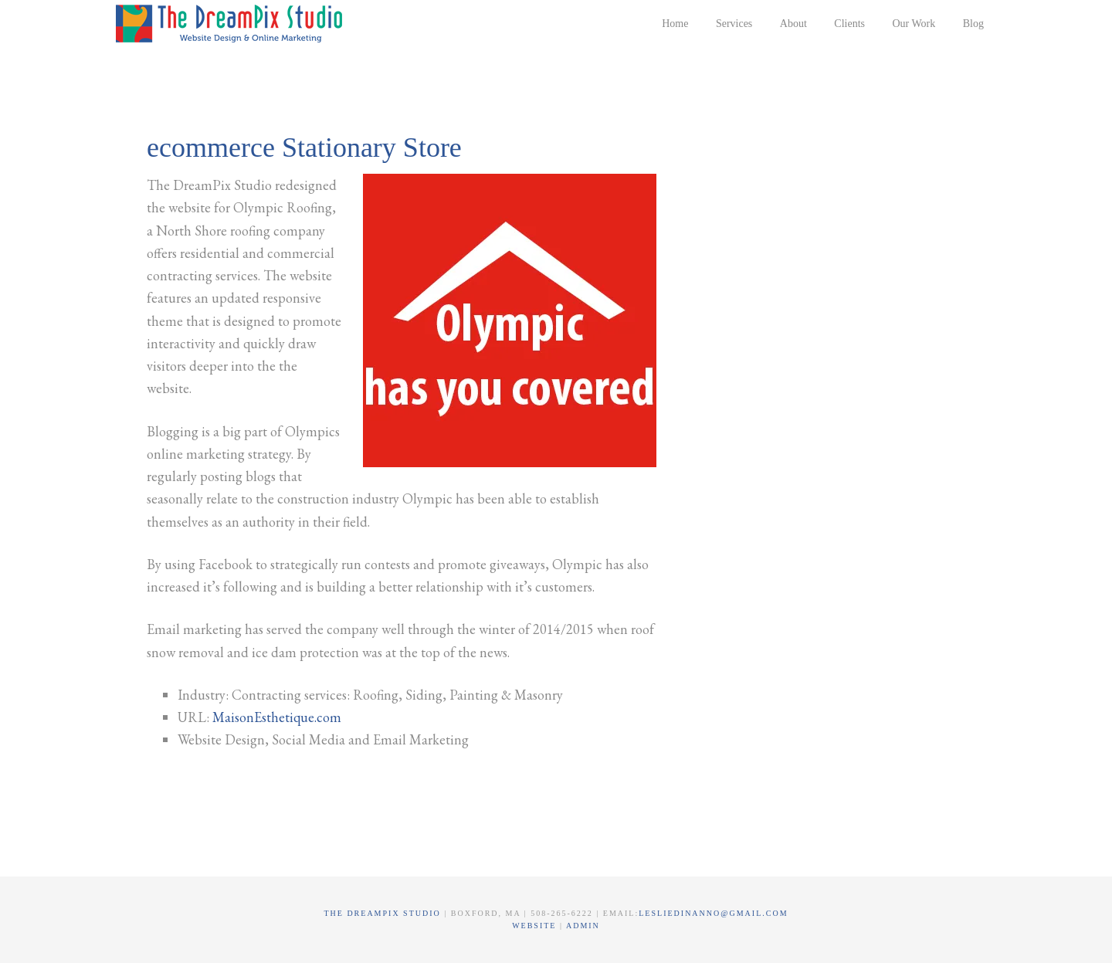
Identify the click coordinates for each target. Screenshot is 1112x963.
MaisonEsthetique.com (276, 717)
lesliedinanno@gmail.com (713, 913)
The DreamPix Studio (232, 23)
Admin (583, 925)
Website (536, 925)
